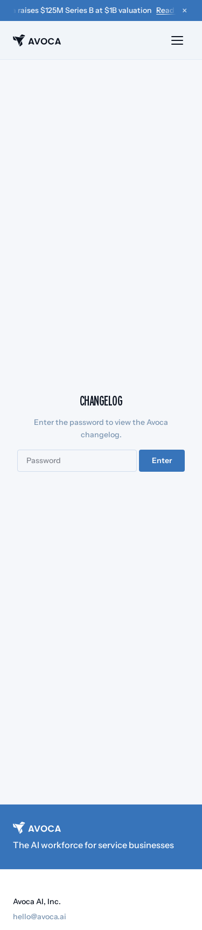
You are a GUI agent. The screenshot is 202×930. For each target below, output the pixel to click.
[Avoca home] (37, 40)
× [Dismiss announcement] (184, 10)
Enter (162, 460)
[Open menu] (177, 40)
